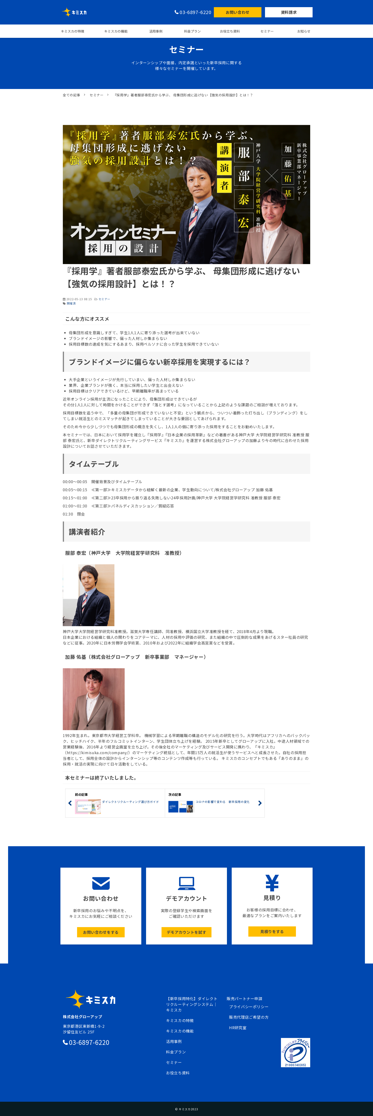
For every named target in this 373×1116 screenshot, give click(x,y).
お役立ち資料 (230, 31)
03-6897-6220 (195, 12)
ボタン (100, 906)
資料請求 (289, 12)
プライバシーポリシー (249, 1006)
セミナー (267, 31)
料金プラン (192, 31)
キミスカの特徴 (72, 31)
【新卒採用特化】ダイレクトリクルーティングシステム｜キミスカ (191, 1004)
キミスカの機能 (116, 31)
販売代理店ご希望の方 (249, 1017)
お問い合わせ (238, 12)
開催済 (71, 303)
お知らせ (303, 31)
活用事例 (155, 31)
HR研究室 (237, 1027)
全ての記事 (71, 95)
